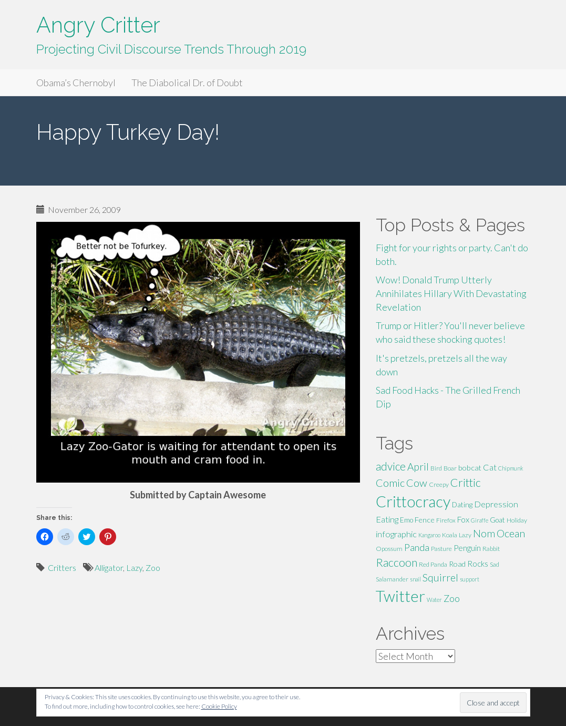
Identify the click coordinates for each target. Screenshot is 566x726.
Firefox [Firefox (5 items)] (446, 520)
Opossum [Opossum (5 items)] (389, 549)
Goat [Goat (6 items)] (497, 520)
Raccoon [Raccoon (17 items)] (396, 562)
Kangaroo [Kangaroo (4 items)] (429, 534)
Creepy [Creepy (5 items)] (439, 484)
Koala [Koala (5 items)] (449, 535)
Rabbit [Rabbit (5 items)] (491, 549)
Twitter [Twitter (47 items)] (400, 596)
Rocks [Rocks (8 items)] (477, 563)
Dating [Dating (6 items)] (462, 504)
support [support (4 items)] (469, 579)
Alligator (109, 567)
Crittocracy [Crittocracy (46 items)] (413, 501)
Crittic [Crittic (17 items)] (465, 482)
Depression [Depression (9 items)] (496, 504)
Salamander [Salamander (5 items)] (392, 579)
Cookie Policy (219, 706)
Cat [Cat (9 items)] (490, 467)
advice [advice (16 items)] (391, 466)
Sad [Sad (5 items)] (494, 564)
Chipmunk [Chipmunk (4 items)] (510, 468)
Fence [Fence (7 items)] (425, 519)
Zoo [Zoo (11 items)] (452, 598)
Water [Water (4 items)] (434, 599)
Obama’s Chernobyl (76, 82)
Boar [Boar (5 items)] (450, 468)
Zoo (153, 567)
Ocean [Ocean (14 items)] (511, 533)
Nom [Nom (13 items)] (484, 533)
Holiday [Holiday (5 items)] (517, 520)
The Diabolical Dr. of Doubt (187, 82)
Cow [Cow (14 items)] (416, 482)
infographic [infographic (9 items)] (396, 534)
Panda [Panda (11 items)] (416, 547)
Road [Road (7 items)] (457, 563)
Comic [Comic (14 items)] (390, 482)
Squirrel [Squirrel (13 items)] (440, 577)
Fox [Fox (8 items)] (463, 519)
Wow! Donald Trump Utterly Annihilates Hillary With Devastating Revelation (451, 293)
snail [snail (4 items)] (415, 579)
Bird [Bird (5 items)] (436, 468)
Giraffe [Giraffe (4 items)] (479, 520)
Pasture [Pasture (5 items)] (441, 549)
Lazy (134, 567)
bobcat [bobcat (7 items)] (469, 467)
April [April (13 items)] (418, 467)
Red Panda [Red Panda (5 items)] (433, 564)
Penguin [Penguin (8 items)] (467, 548)
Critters (62, 567)
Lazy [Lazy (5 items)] (465, 535)
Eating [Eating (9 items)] (387, 519)
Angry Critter (98, 25)
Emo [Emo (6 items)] (406, 520)
